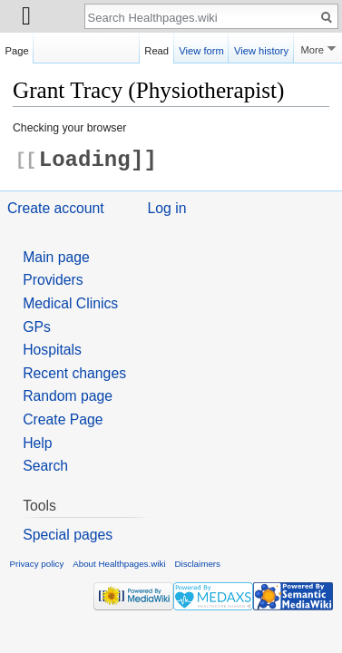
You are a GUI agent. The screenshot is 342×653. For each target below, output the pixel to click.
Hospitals (52, 349)
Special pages (67, 534)
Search (45, 465)
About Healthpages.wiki (119, 564)
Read (156, 48)
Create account (55, 208)
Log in (167, 208)
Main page (56, 257)
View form (201, 48)
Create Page (63, 419)
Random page (67, 396)
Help (37, 443)
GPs (37, 327)
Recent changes (74, 373)
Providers (53, 280)
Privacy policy (37, 564)
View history (261, 48)
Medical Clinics (70, 303)
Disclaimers (197, 564)
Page (17, 48)
